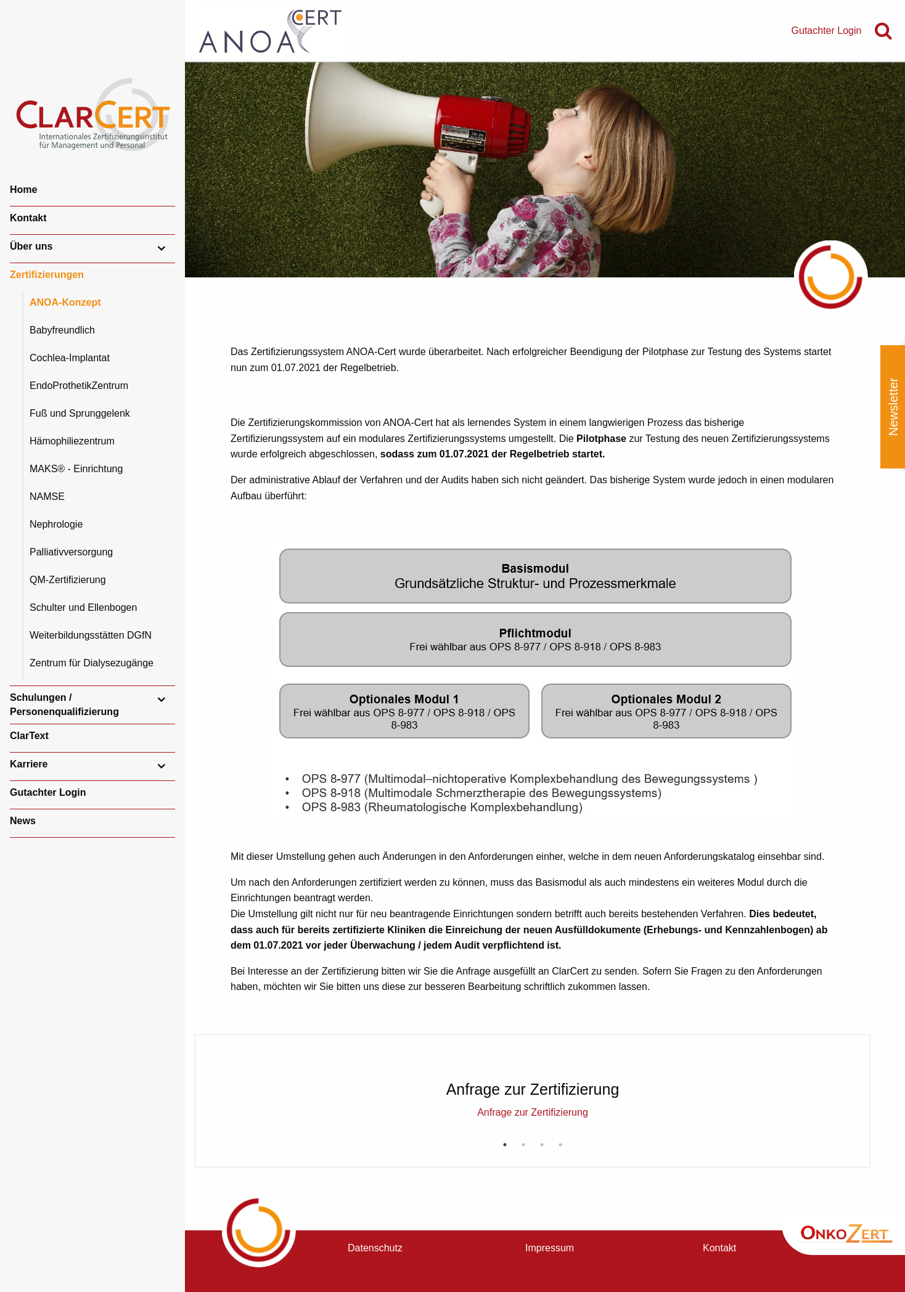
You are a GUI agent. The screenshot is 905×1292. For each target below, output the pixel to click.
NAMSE (47, 496)
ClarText (29, 735)
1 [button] (505, 1145)
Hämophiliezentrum (72, 441)
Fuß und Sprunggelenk (80, 413)
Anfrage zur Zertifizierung (532, 1112)
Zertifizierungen (47, 274)
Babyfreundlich (62, 330)
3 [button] (542, 1145)
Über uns (31, 246)
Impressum (549, 1248)
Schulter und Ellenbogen (83, 607)
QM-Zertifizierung (68, 579)
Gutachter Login (48, 792)
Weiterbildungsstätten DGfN (91, 635)
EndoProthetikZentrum (79, 385)
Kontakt (28, 218)
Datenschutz (375, 1248)
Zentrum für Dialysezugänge (92, 663)
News (23, 821)
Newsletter (893, 407)
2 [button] (523, 1145)
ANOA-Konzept (65, 302)
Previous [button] (224, 1066)
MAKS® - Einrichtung (76, 469)
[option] (532, 1082)
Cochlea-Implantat (70, 358)
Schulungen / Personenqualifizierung (64, 704)
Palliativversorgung (71, 552)
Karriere (28, 764)
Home (23, 189)
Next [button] (841, 1066)
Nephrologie (56, 524)
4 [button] (560, 1145)
